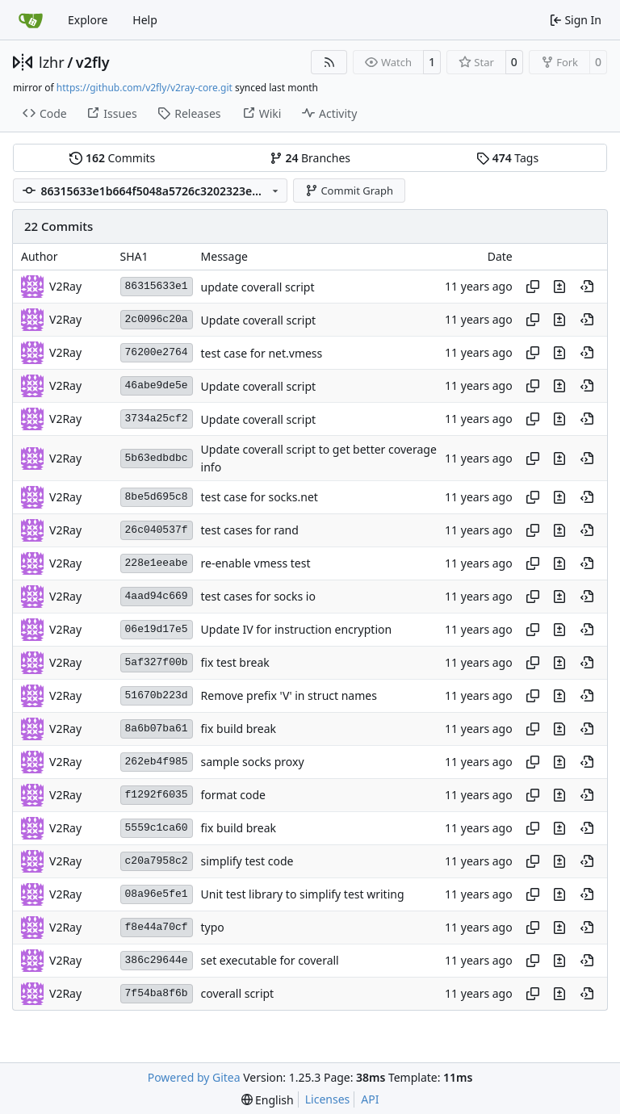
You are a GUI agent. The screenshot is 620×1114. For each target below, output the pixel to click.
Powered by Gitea (194, 1077)
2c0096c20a (156, 319)
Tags (507, 157)
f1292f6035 (156, 795)
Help (144, 19)
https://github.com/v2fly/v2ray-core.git (144, 87)
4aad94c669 (156, 596)
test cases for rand (250, 530)
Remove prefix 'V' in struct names (289, 696)
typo (212, 928)
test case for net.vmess (262, 353)
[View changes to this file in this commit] (559, 286)
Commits (112, 157)
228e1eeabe (156, 563)
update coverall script (258, 287)
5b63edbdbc (156, 458)
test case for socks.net (259, 497)
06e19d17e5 (156, 629)
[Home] (30, 20)
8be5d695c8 (156, 497)
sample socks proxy (252, 762)
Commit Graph (349, 190)
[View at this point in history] (587, 286)
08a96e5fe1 (156, 894)
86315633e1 (156, 286)
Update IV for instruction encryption (296, 630)
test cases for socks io (258, 597)
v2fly (93, 62)
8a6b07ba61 (156, 728)
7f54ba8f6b (156, 993)
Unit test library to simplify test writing (302, 895)
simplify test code (247, 861)
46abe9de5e (156, 385)
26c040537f (156, 530)
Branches (310, 157)
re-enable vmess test (256, 564)
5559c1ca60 (156, 828)
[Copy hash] (533, 286)
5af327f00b (156, 662)
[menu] (267, 1100)
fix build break (239, 729)
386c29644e (156, 960)
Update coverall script (258, 320)
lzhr (52, 62)
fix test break (235, 663)
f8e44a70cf (156, 927)
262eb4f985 (156, 762)
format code (233, 795)
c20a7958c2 (156, 861)
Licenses (327, 1099)
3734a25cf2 (156, 419)
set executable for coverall (270, 961)
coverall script (237, 994)
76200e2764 (156, 352)
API (370, 1099)
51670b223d (156, 695)
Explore (87, 19)
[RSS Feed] (329, 62)
